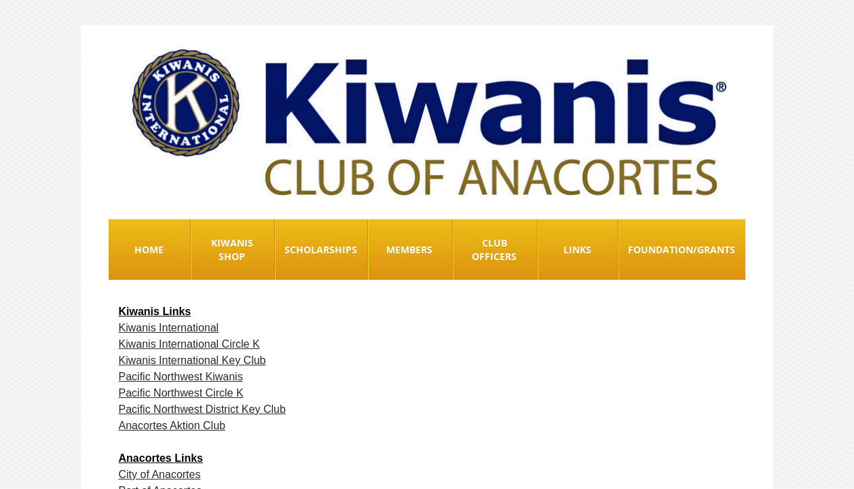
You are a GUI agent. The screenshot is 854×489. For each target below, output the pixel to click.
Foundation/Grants (681, 249)
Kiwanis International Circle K (189, 344)
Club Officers (494, 249)
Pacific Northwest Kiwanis (181, 376)
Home (149, 249)
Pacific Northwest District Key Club (202, 409)
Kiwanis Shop (232, 249)
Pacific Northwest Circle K (181, 393)
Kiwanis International (169, 327)
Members (409, 249)
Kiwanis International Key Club (192, 360)
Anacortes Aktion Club (172, 425)
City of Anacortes (160, 474)
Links (577, 249)
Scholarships (320, 249)
